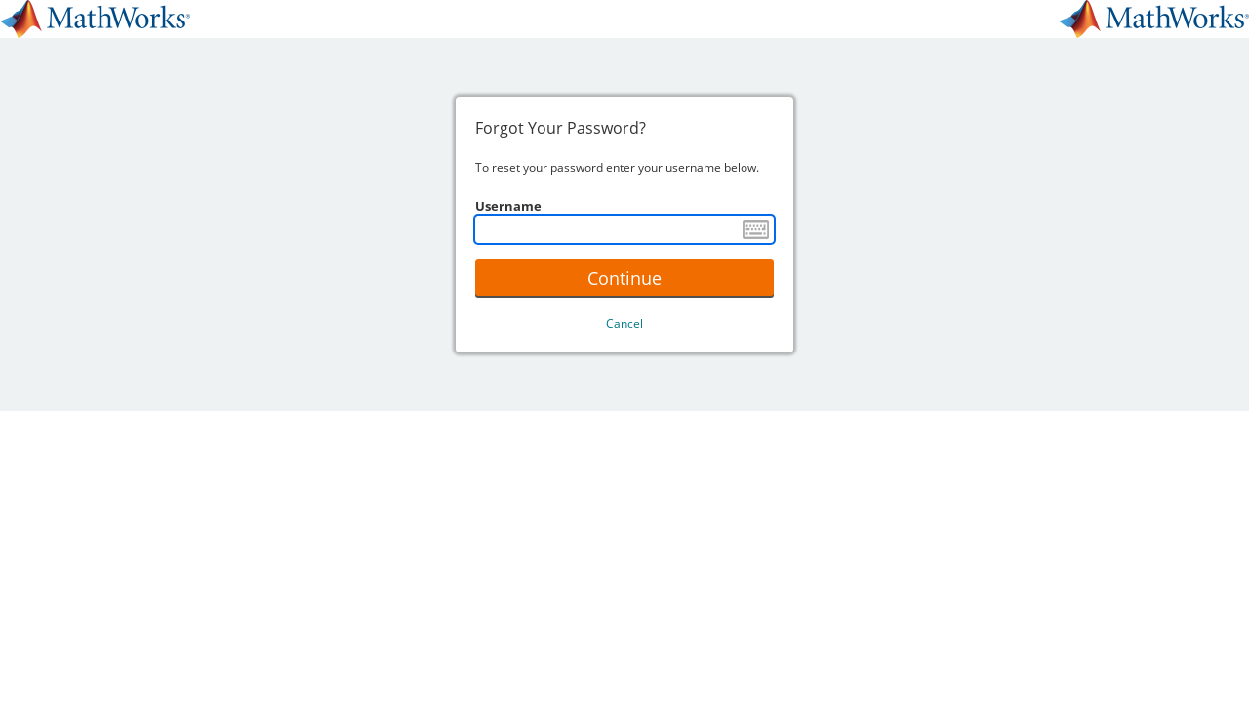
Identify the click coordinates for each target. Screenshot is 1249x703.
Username (508, 206)
